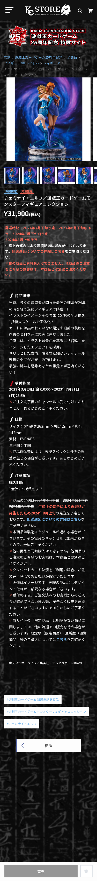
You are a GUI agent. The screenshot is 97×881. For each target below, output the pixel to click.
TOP (7, 57)
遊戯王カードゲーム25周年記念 (38, 57)
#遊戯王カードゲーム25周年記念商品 (33, 699)
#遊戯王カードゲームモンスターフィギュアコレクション (46, 711)
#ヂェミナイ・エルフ (21, 723)
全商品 (72, 57)
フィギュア (51, 62)
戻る (49, 745)
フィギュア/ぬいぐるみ (21, 62)
